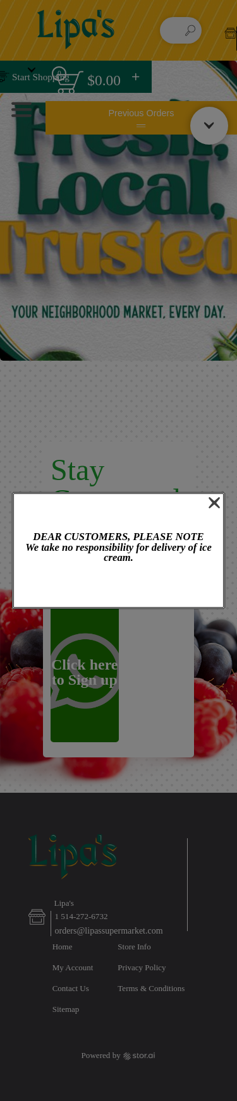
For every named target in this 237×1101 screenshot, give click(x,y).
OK (118, 587)
